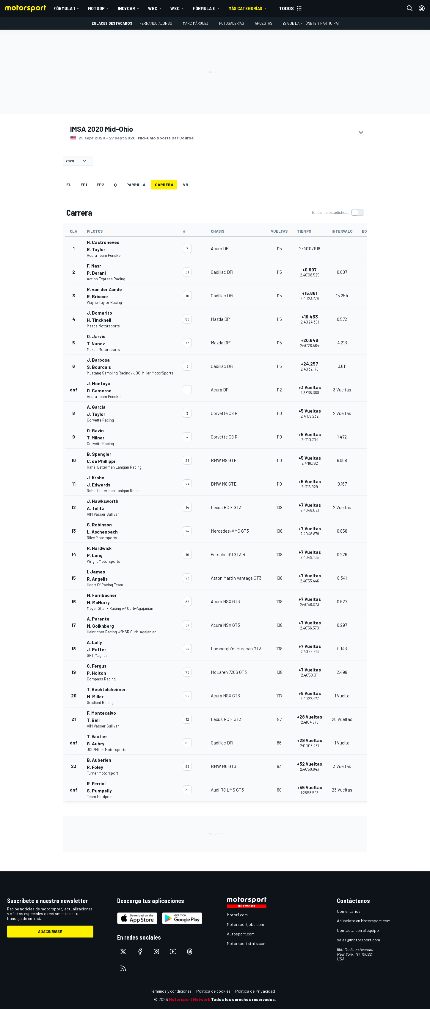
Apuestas (263, 23)
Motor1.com (237, 914)
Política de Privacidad (255, 991)
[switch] (337, 212)
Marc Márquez (195, 23)
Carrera (164, 184)
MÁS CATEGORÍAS (245, 8)
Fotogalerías (231, 23)
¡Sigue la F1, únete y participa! (311, 23)
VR (185, 184)
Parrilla (135, 184)
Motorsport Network (189, 999)
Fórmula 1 (64, 8)
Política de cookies (213, 991)
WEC (175, 8)
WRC (152, 8)
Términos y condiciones (171, 991)
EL (68, 184)
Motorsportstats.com (246, 943)
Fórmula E (204, 8)
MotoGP (96, 8)
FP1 (84, 184)
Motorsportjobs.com (245, 924)
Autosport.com (241, 933)
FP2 (100, 184)
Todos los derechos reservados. (243, 999)
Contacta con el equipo (358, 930)
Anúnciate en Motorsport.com (363, 920)
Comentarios (348, 911)
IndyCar (126, 8)
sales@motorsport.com (358, 939)
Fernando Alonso (155, 23)
